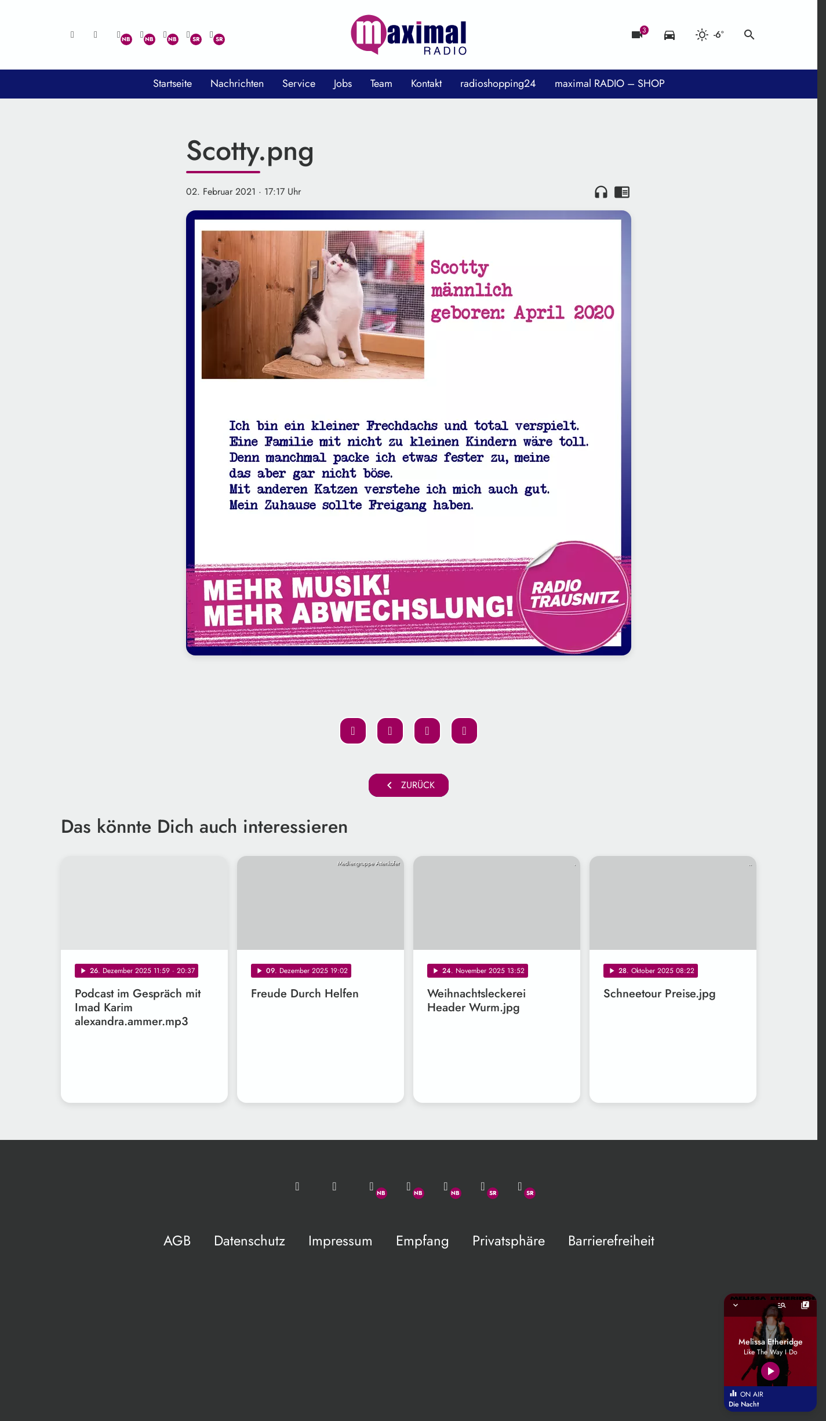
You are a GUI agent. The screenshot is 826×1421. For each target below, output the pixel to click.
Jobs (343, 83)
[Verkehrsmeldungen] (669, 35)
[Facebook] (142, 34)
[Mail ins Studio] (72, 34)
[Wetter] (709, 35)
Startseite (172, 83)
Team (381, 83)
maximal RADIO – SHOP (610, 83)
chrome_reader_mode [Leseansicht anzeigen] (622, 192)
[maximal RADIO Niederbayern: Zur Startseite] (409, 35)
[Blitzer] (637, 35)
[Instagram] (165, 34)
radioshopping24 (498, 83)
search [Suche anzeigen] (749, 35)
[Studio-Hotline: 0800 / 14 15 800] (95, 34)
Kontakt (426, 83)
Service (298, 83)
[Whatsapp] (118, 34)
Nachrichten (237, 83)
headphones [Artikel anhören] (601, 192)
